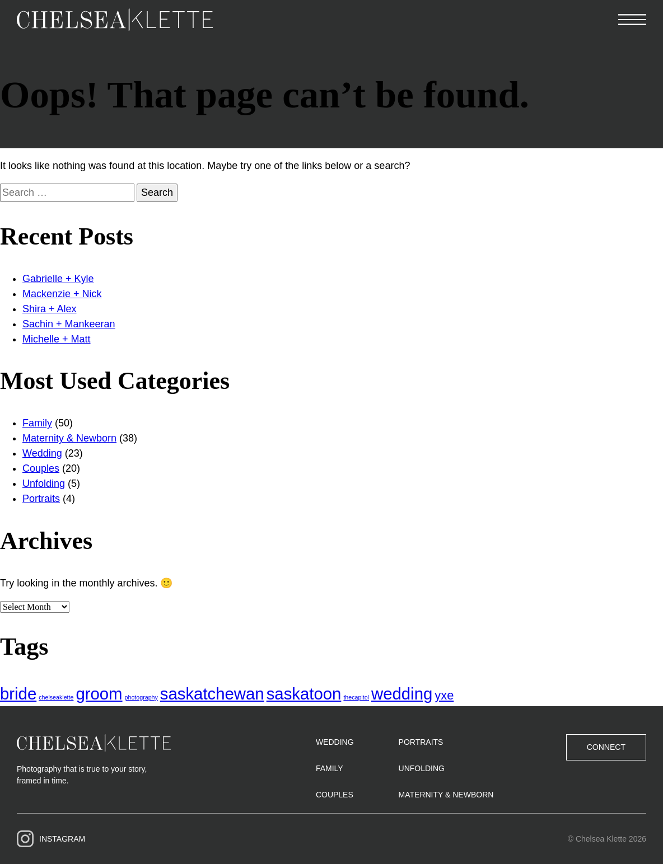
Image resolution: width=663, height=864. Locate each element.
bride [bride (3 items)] (18, 693)
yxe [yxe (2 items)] (444, 695)
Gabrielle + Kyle (58, 278)
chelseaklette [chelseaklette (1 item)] (56, 697)
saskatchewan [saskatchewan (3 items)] (212, 693)
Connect (606, 747)
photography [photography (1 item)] (141, 697)
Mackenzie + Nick (62, 293)
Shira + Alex (49, 308)
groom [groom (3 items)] (99, 693)
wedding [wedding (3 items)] (401, 693)
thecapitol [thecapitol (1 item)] (356, 697)
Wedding (42, 453)
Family (37, 423)
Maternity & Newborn (69, 438)
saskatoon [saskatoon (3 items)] (304, 693)
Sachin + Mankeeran (68, 324)
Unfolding (43, 483)
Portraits (41, 498)
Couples (40, 468)
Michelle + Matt (56, 339)
